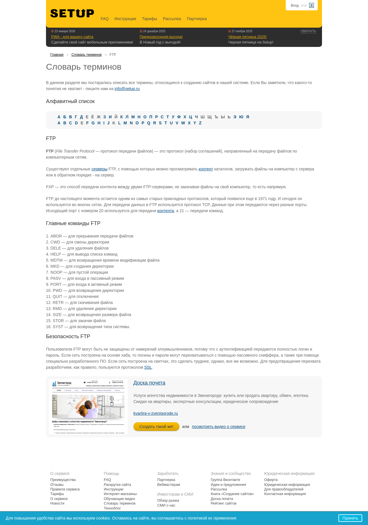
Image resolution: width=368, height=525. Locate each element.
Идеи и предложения (228, 485)
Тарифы (149, 18)
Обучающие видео (119, 499)
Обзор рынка (168, 501)
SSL (148, 367)
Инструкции (125, 18)
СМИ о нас (166, 505)
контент (206, 169)
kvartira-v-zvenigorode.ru (155, 413)
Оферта (271, 480)
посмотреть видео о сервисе (219, 426)
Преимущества (63, 480)
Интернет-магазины (120, 494)
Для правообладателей (283, 489)
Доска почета (149, 383)
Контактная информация (285, 494)
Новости (57, 503)
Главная (57, 55)
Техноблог (112, 508)
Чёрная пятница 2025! (247, 37)
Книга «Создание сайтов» (232, 494)
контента (165, 210)
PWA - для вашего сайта (72, 37)
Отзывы (57, 485)
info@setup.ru (127, 88)
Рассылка (172, 18)
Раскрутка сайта (117, 485)
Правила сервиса (65, 489)
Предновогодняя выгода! (161, 37)
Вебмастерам (168, 485)
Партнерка (197, 18)
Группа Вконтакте (225, 480)
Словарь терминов (86, 55)
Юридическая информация (287, 485)
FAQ (105, 18)
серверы (99, 169)
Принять (350, 518)
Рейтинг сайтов (223, 503)
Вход (295, 5)
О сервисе (59, 499)
